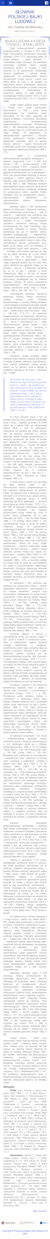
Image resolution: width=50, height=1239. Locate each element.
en (2, 2)
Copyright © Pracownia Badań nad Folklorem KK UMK (25, 1232)
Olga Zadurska (40, 1210)
